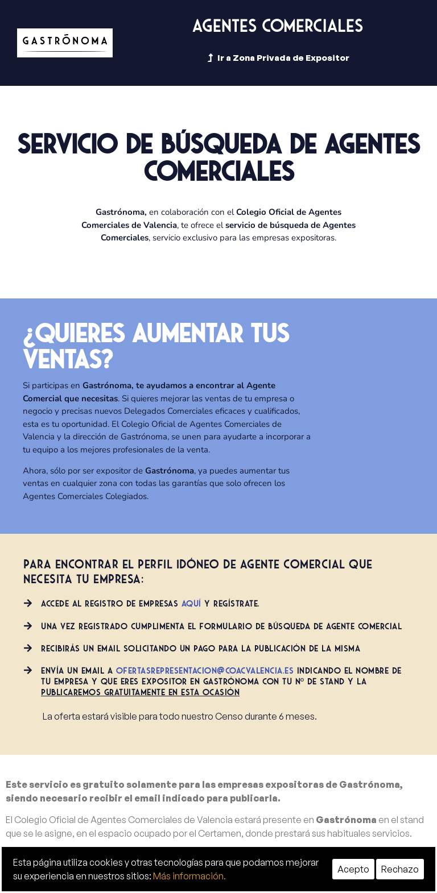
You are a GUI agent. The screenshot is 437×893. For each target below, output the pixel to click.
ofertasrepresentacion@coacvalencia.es (205, 671)
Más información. (189, 876)
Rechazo (400, 869)
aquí (191, 604)
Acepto (353, 869)
